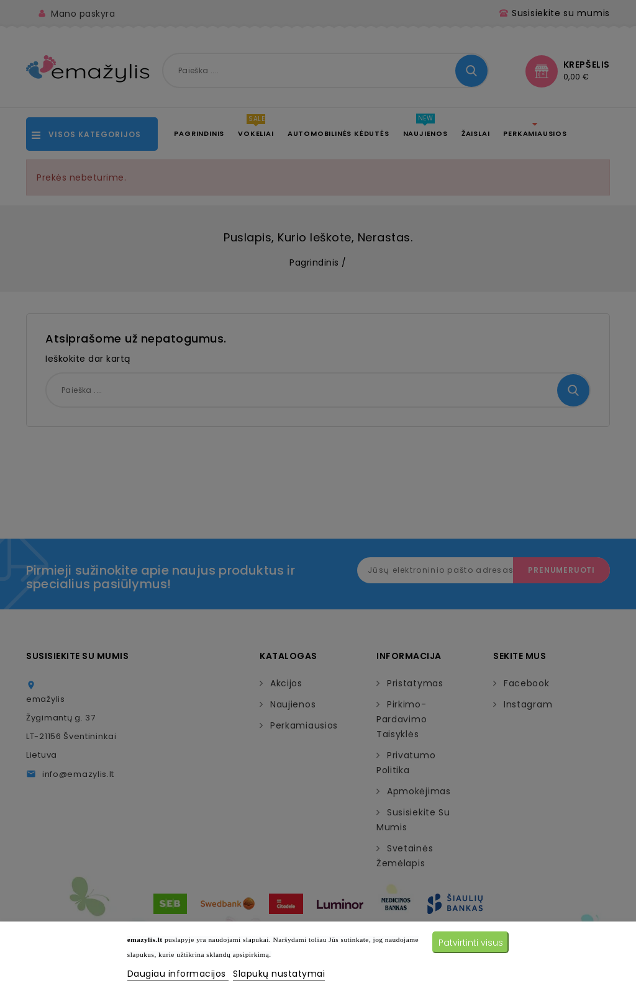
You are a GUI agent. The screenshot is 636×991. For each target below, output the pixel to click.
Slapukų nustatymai (279, 973)
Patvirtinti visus (470, 942)
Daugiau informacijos (178, 973)
